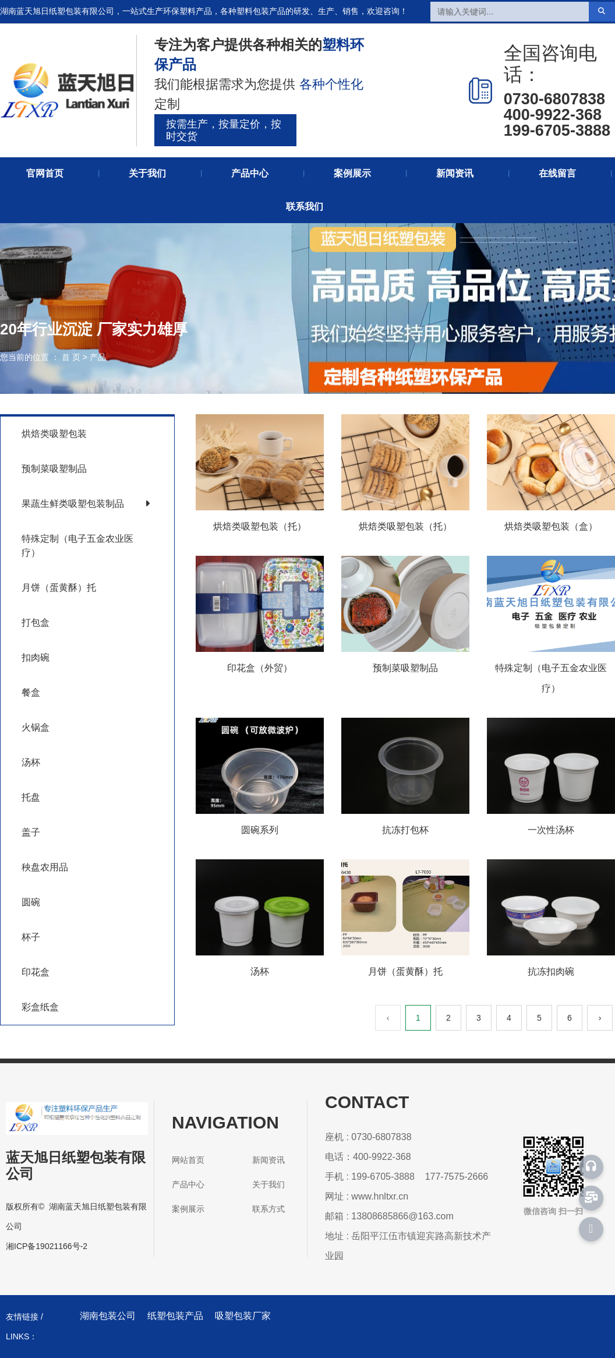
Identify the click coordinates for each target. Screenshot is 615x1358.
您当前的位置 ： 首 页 (41, 357)
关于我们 (147, 173)
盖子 (31, 832)
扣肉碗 (36, 657)
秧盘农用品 (45, 867)
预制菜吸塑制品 (54, 469)
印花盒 (36, 972)
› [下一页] (600, 1017)
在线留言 (557, 173)
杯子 (31, 937)
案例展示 (352, 173)
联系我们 (304, 206)
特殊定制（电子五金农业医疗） (77, 546)
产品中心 (249, 173)
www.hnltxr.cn (379, 1196)
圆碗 (31, 902)
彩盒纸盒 (40, 1007)
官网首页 (44, 173)
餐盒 (31, 692)
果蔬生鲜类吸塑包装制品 (73, 504)
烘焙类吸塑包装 (54, 434)
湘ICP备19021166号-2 (46, 1246)
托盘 (31, 797)
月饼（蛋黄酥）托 (59, 587)
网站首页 (188, 1160)
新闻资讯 (454, 173)
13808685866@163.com (402, 1216)
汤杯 (31, 762)
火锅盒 (36, 727)
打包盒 (36, 622)
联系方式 (268, 1209)
